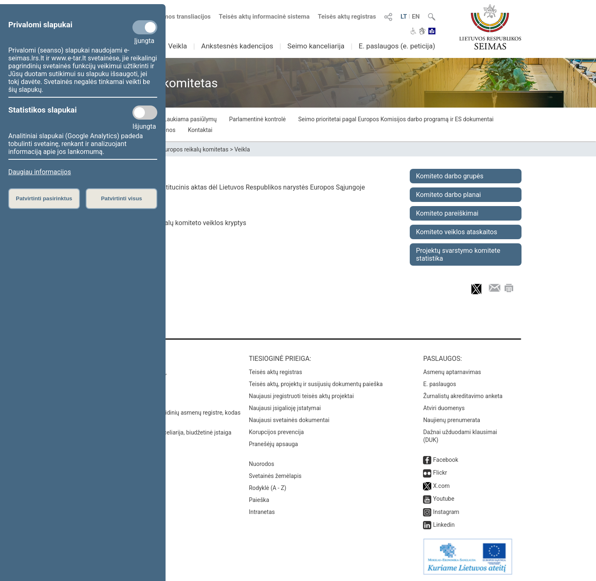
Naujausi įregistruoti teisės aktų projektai (301, 396)
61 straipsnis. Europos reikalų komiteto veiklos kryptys (166, 223)
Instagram (446, 512)
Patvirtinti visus (121, 198)
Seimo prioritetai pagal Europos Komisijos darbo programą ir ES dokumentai (396, 119)
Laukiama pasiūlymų (189, 119)
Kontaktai (200, 130)
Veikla (177, 46)
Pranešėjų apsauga (273, 444)
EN (416, 16)
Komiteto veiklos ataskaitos (456, 232)
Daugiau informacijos (39, 172)
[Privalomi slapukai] (144, 27)
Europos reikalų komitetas (194, 149)
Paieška (259, 500)
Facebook (445, 459)
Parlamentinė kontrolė (257, 119)
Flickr (440, 472)
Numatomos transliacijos (171, 16)
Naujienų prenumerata (451, 420)
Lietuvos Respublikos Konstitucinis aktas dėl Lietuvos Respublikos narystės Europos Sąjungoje (226, 187)
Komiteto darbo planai (448, 195)
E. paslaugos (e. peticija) (396, 46)
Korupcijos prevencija (276, 432)
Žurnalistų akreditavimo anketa (462, 396)
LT (404, 16)
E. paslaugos (439, 384)
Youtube (443, 498)
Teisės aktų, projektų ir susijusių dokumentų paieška (315, 384)
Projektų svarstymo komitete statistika (458, 254)
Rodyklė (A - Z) (267, 488)
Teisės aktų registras (347, 16)
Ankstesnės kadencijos (237, 46)
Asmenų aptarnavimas (452, 372)
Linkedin (443, 524)
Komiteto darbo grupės (449, 176)
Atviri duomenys (443, 408)
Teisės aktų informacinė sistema (264, 16)
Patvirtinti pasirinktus (44, 198)
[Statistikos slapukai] (144, 113)
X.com (441, 486)
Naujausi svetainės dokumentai (289, 420)
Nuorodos (261, 464)
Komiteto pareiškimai (447, 213)
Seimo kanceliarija (315, 46)
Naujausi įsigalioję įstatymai (285, 408)
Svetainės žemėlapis (275, 476)
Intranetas (262, 512)
